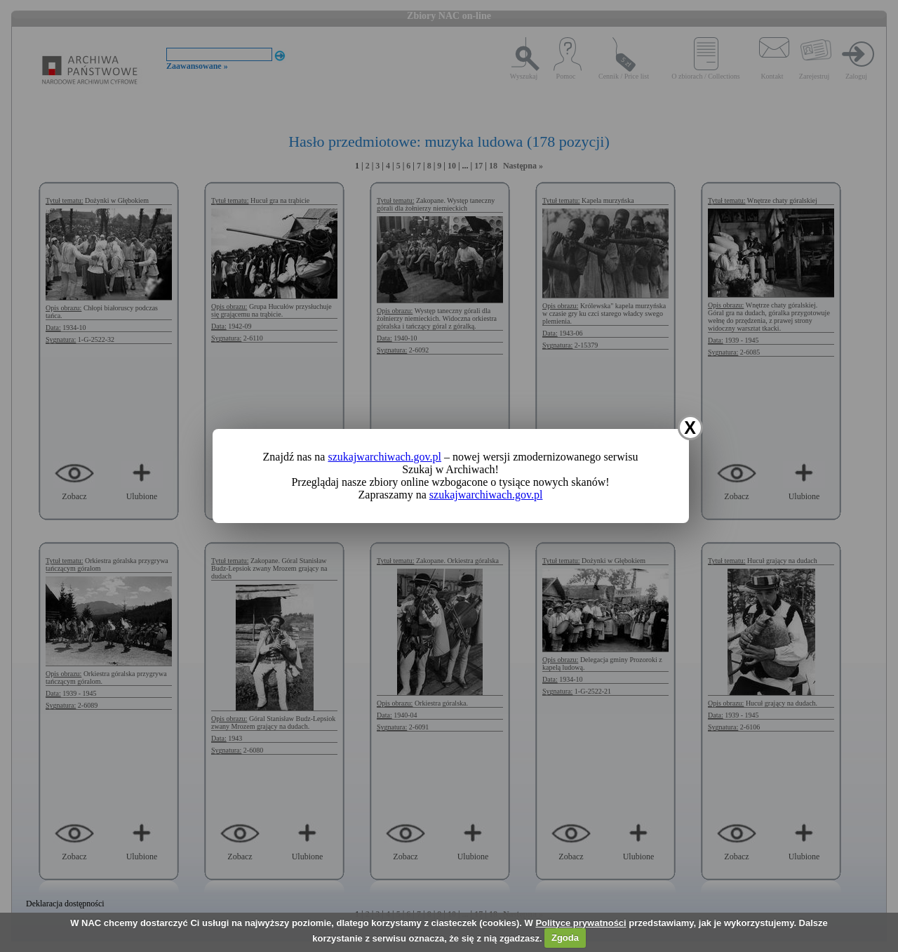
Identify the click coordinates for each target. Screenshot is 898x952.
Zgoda (565, 937)
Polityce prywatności (580, 923)
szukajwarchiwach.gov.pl (384, 457)
